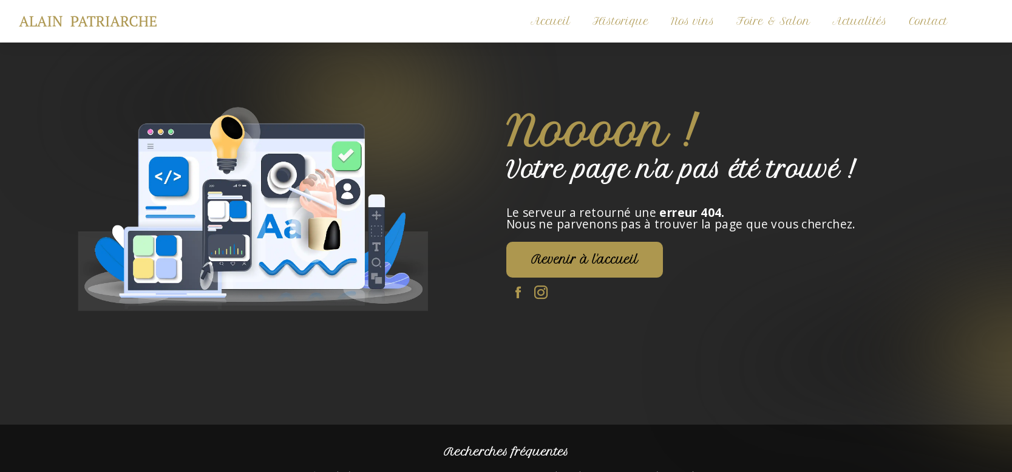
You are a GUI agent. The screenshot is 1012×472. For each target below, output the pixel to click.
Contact (928, 21)
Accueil (551, 21)
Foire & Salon (773, 21)
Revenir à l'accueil (584, 260)
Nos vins (693, 21)
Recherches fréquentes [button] (506, 452)
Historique (621, 21)
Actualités (859, 21)
